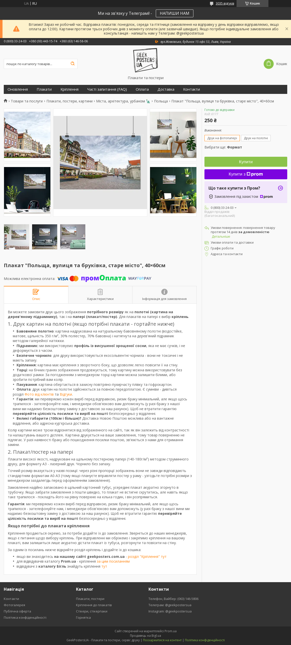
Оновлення (18, 89)
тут (104, 566)
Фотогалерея (14, 605)
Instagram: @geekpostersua (170, 611)
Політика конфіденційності (25, 617)
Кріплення (69, 89)
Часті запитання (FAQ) (107, 89)
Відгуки (66, 394)
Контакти (191, 89)
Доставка (166, 89)
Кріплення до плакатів (94, 605)
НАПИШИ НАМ (174, 13)
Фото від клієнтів (39, 394)
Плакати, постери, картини (69, 101)
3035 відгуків (225, 3)
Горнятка (83, 617)
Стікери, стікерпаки (91, 611)
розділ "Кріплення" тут (147, 556)
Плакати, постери (90, 598)
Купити (246, 161)
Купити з (246, 174)
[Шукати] (72, 64)
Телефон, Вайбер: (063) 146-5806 (173, 598)
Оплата (142, 89)
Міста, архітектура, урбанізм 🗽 (123, 101)
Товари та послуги (27, 101)
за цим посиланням (113, 561)
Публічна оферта (17, 611)
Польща (161, 101)
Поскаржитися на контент (162, 640)
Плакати (44, 89)
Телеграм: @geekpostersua (170, 605)
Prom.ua (171, 631)
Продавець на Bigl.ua (145, 635)
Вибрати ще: (223, 147)
